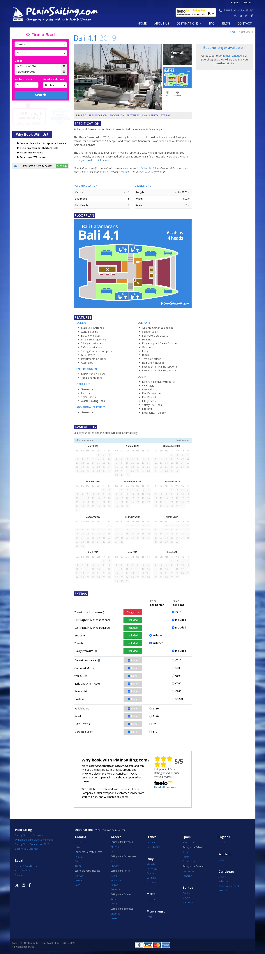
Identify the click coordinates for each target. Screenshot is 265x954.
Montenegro (156, 911)
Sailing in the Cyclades (122, 842)
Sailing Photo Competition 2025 (32, 844)
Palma (186, 856)
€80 (177, 668)
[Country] (41, 44)
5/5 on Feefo (148, 168)
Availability (150, 115)
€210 (178, 612)
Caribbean (226, 871)
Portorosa (152, 868)
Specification (98, 115)
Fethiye (186, 893)
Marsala (151, 864)
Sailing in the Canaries (193, 866)
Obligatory (132, 612)
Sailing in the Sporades (122, 909)
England (224, 837)
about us (161, 23)
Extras (165, 115)
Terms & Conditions (26, 866)
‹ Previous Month (84, 440)
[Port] (41, 53)
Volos (114, 918)
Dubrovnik (80, 842)
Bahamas (223, 881)
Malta (151, 894)
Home (142, 23)
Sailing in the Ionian (120, 871)
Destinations (84, 830)
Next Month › (182, 440)
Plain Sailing (23, 830)
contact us (126, 172)
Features (133, 115)
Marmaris (188, 902)
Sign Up (62, 166)
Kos (113, 861)
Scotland (224, 854)
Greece (116, 837)
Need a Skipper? (53, 79)
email (227, 55)
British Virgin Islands (229, 886)
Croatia (80, 837)
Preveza (115, 889)
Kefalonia (116, 880)
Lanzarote (188, 871)
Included (133, 620)
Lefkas (114, 885)
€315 (178, 660)
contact (245, 23)
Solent (222, 842)
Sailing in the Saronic (121, 894)
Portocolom (189, 861)
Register (235, 2)
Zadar (78, 885)
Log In (247, 2)
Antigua (222, 877)
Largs (221, 859)
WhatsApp (238, 55)
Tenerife (187, 875)
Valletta (151, 899)
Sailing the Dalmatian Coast (88, 852)
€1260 (179, 699)
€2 (154, 724)
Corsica (151, 842)
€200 (178, 683)
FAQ (212, 23)
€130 (156, 708)
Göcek (186, 897)
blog (226, 23)
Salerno (151, 873)
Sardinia (151, 877)
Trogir (78, 866)
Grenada (223, 890)
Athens (115, 847)
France (151, 837)
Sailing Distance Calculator (29, 835)
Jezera (78, 880)
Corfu (114, 875)
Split (77, 861)
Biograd (79, 875)
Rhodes (115, 866)
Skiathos (115, 913)
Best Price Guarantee (27, 848)
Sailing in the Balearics (193, 847)
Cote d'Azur (153, 847)
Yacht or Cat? (23, 79)
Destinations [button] (188, 23)
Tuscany (151, 882)
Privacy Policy (22, 870)
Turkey (188, 887)
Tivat (149, 916)
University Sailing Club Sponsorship (34, 839)
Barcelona (188, 842)
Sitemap (19, 875)
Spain (187, 837)
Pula (77, 847)
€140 (156, 716)
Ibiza (185, 852)
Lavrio (114, 851)
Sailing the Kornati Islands (87, 871)
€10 (155, 731)
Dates (18, 61)
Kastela (79, 856)
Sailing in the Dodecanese (123, 856)
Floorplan (117, 115)
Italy (150, 859)
